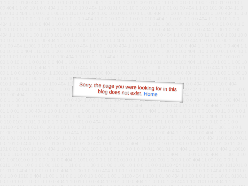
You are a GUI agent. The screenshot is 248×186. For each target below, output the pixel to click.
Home (151, 94)
